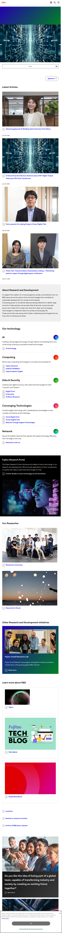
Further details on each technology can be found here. (24, 473)
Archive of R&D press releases (15, 825)
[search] (55, 2)
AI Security (8, 394)
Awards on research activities (14, 818)
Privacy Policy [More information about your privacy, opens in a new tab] (5, 918)
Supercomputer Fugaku (12, 371)
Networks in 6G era (11, 442)
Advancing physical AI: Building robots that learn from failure (26, 129)
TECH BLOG (11, 752)
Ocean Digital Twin (11, 420)
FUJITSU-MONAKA (11, 368)
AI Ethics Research (11, 397)
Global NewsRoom (13, 796)
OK (31, 923)
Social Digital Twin (10, 417)
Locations (7, 811)
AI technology (9, 348)
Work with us (10, 893)
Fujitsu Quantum (10, 366)
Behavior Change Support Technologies (18, 422)
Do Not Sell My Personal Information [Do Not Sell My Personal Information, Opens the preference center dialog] (31, 929)
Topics (9, 707)
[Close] (60, 913)
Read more (10, 670)
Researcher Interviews (12, 565)
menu (43, 66)
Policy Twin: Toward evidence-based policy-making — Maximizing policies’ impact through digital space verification (28, 272)
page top (59, 899)
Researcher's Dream (11, 608)
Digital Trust (8, 391)
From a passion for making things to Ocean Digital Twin (24, 224)
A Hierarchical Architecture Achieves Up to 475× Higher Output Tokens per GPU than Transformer (27, 177)
